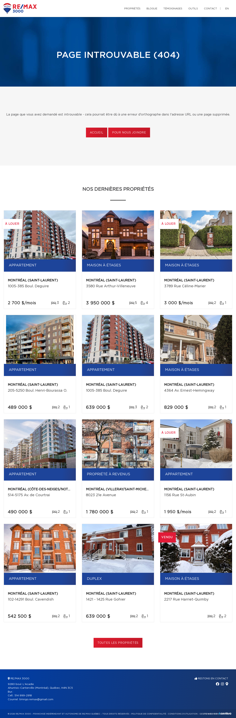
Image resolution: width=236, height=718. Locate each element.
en (227, 8)
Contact (210, 8)
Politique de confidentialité (148, 714)
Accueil (96, 132)
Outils (193, 8)
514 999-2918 (23, 695)
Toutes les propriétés (118, 643)
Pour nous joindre (129, 132)
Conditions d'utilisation (183, 714)
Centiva (225, 713)
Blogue (152, 8)
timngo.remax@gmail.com (36, 699)
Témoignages (172, 8)
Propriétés (132, 8)
